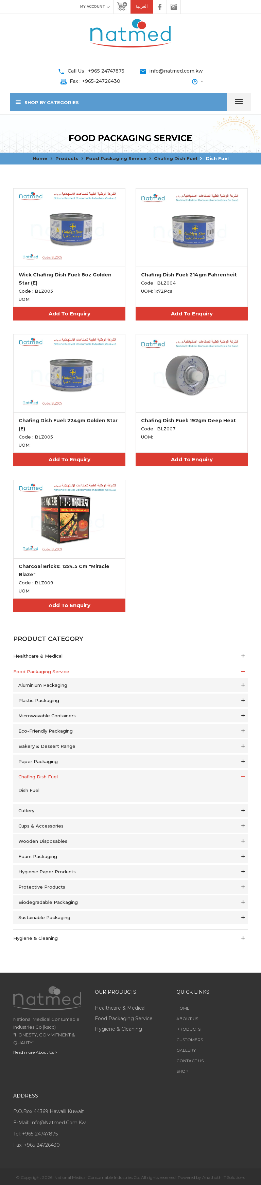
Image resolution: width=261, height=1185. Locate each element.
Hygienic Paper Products (47, 871)
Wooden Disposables (42, 841)
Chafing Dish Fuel (175, 158)
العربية (142, 6)
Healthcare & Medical (38, 656)
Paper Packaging (38, 761)
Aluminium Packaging (42, 685)
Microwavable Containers (47, 715)
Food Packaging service (116, 158)
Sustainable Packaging (44, 917)
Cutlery (26, 810)
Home (40, 158)
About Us (187, 1018)
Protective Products (41, 887)
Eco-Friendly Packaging (45, 731)
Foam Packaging (37, 856)
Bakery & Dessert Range (46, 746)
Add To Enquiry (69, 313)
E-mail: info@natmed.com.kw (49, 1123)
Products (67, 158)
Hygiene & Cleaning (35, 938)
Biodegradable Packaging (48, 902)
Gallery (186, 1050)
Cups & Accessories (41, 826)
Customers (189, 1039)
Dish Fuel (217, 158)
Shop (182, 1071)
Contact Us (190, 1060)
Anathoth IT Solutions (223, 1177)
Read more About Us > (35, 1052)
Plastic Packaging (38, 700)
